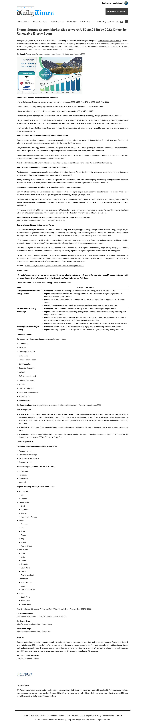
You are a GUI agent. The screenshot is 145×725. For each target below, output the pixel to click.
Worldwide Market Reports (26, 617)
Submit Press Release (56, 716)
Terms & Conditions (74, 716)
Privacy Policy (108, 716)
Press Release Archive (38, 716)
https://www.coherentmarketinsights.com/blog (34, 632)
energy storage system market (109, 41)
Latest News (23, 22)
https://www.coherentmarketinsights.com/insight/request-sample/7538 (58, 54)
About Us (85, 22)
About (25, 716)
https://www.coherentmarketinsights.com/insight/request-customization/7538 (71, 405)
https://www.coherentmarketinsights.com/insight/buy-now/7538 (41, 220)
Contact (72, 22)
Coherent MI (41, 617)
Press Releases (40, 22)
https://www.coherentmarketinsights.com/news (34, 624)
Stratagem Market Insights (56, 617)
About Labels (57, 22)
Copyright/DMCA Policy (92, 716)
